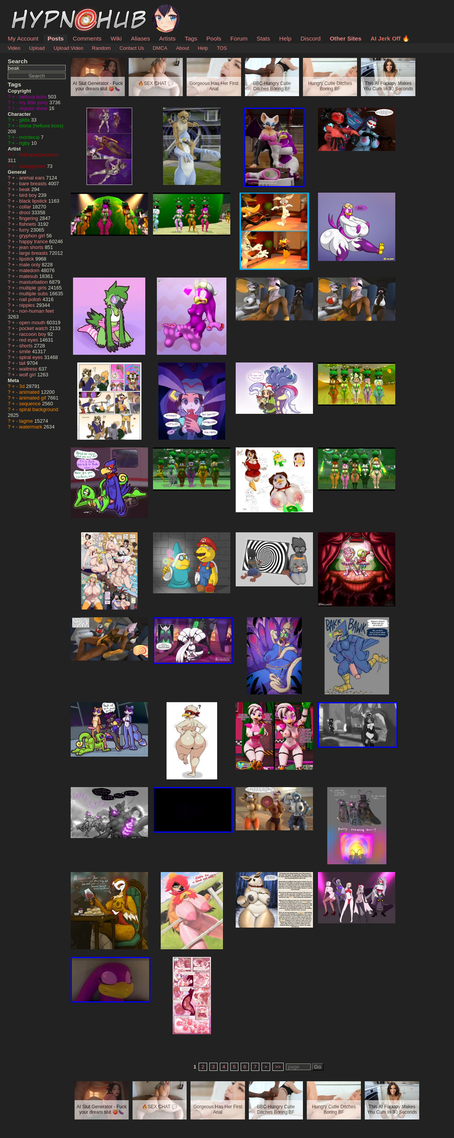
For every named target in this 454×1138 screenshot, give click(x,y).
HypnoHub (29, 9)
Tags (191, 38)
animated (30, 392)
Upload (37, 48)
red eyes (29, 340)
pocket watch (34, 328)
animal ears (32, 178)
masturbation (34, 282)
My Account (23, 38)
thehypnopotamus (39, 154)
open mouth (33, 322)
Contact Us (131, 48)
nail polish (31, 299)
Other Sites (345, 38)
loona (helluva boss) (41, 126)
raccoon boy (33, 334)
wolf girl (28, 375)
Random (101, 48)
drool (25, 212)
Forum (238, 38)
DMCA (160, 48)
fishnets (28, 224)
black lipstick (33, 201)
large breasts (34, 253)
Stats (263, 38)
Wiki (116, 38)
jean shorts (32, 247)
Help (285, 38)
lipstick (27, 259)
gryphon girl (32, 236)
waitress (29, 369)
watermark (31, 427)
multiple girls (33, 288)
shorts (26, 346)
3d (22, 386)
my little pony (34, 102)
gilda (25, 120)
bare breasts (33, 183)
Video (14, 48)
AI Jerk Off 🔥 (390, 38)
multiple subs (34, 293)
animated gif (33, 398)
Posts (56, 38)
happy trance (34, 241)
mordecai (30, 137)
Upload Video (68, 48)
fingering (29, 218)
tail (23, 363)
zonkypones (33, 166)
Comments (87, 38)
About (182, 48)
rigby (25, 143)
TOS (222, 48)
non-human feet (36, 311)
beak (25, 189)
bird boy (28, 195)
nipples (27, 305)
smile (25, 351)
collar (25, 207)
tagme (26, 421)
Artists (167, 38)
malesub (29, 276)
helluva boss (33, 97)
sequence (30, 403)
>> (278, 1067)
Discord (311, 38)
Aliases (140, 38)
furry (25, 230)
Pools (213, 38)
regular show (34, 108)
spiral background (38, 409)
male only (30, 265)
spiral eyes (31, 357)
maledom (30, 270)
